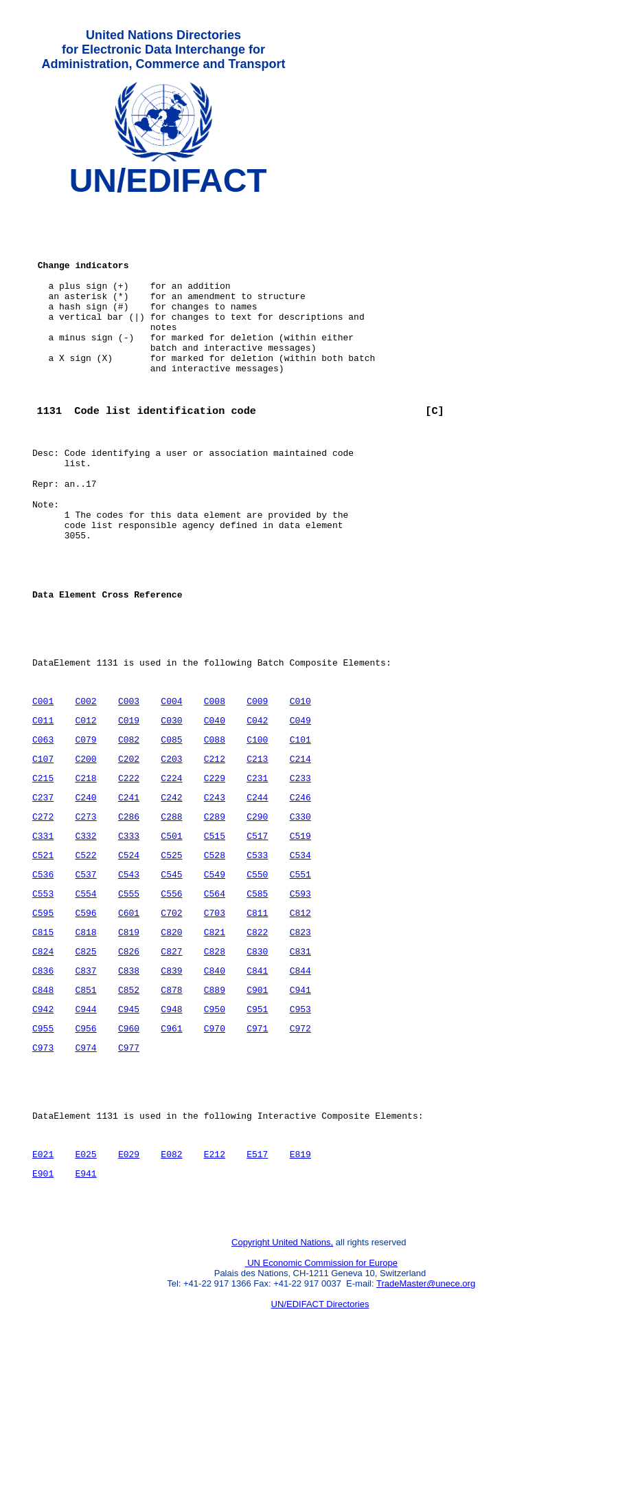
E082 (171, 1289)
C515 (214, 936)
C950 (214, 1127)
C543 (128, 978)
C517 (257, 936)
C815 (43, 1042)
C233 (299, 872)
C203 (171, 850)
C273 (85, 914)
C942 (43, 1127)
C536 (43, 978)
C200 (85, 850)
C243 (214, 893)
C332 (85, 936)
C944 (85, 1127)
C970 (214, 1149)
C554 (85, 1000)
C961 (171, 1149)
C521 (43, 957)
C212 (214, 850)
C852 (128, 1106)
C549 (214, 978)
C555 (128, 1000)
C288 (171, 914)
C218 (85, 872)
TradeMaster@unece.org (425, 1427)
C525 (171, 957)
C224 (171, 872)
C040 (214, 808)
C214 (299, 850)
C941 (299, 1106)
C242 (171, 893)
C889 (214, 1106)
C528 (214, 957)
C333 (128, 936)
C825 (85, 1064)
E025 (85, 1289)
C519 (299, 936)
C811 (257, 1021)
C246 (299, 893)
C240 (85, 893)
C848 (43, 1106)
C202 (128, 850)
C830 (257, 1064)
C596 (85, 1021)
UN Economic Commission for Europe (321, 1406)
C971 (257, 1149)
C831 (299, 1064)
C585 (257, 1000)
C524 (128, 957)
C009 (257, 786)
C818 (85, 1042)
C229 (214, 872)
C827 (171, 1064)
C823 (299, 1042)
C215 (43, 872)
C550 (257, 978)
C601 (128, 1021)
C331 (43, 936)
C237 (43, 893)
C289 (214, 914)
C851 (85, 1106)
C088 (214, 829)
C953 (299, 1127)
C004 (171, 786)
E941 (85, 1310)
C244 (257, 893)
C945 (128, 1127)
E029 (128, 1289)
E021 (43, 1289)
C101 (299, 829)
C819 (128, 1042)
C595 (43, 1021)
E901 (43, 1310)
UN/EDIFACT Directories (320, 1448)
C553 (43, 1000)
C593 (299, 1000)
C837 (85, 1085)
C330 (299, 914)
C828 (214, 1064)
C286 (128, 914)
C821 (214, 1042)
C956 (85, 1149)
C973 (43, 1170)
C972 (299, 1149)
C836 (43, 1085)
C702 (171, 1021)
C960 (128, 1149)
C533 (257, 957)
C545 (171, 978)
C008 (214, 786)
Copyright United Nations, (282, 1386)
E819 (299, 1289)
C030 (171, 808)
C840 (214, 1085)
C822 (257, 1042)
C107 (43, 850)
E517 (257, 1289)
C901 (257, 1106)
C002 (85, 786)
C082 (128, 829)
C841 (257, 1085)
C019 (128, 808)
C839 (171, 1085)
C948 (171, 1127)
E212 (214, 1289)
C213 (257, 850)
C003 (128, 786)
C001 (43, 786)
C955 (43, 1149)
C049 (299, 808)
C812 (299, 1021)
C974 (85, 1170)
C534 (299, 957)
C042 (257, 808)
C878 (171, 1106)
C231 (257, 872)
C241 (128, 893)
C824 (43, 1064)
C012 (85, 808)
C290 (257, 914)
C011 (43, 808)
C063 (43, 829)
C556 (171, 1000)
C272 (43, 914)
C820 (171, 1042)
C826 (128, 1064)
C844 (299, 1085)
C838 (128, 1085)
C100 (257, 829)
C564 (214, 1000)
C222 (128, 872)
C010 (299, 786)
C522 (85, 957)
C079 (85, 829)
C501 (171, 936)
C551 (299, 978)
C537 (85, 978)
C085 (171, 829)
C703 (214, 1021)
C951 (257, 1127)
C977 (128, 1170)
